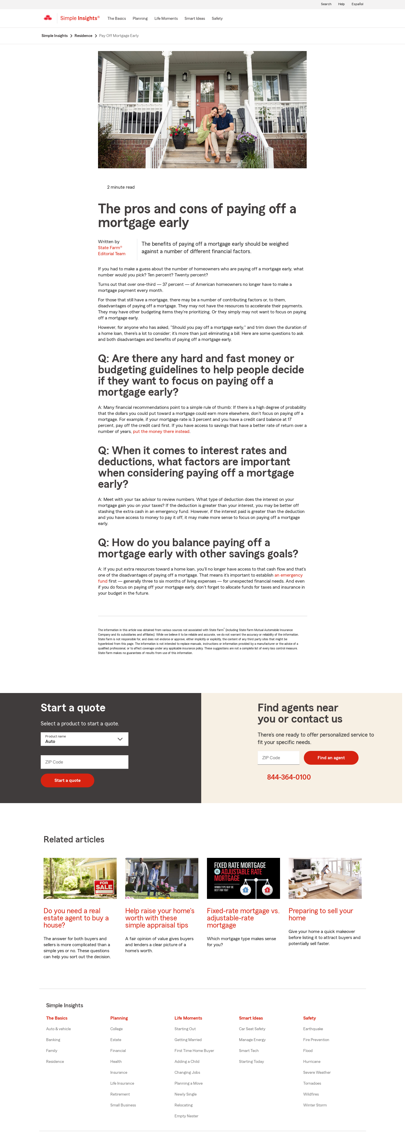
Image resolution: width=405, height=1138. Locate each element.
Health (116, 1062)
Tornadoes (312, 1084)
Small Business (123, 1105)
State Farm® (112, 250)
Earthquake (313, 1029)
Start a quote (67, 780)
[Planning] (140, 18)
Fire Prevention (316, 1040)
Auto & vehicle (58, 1029)
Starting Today (251, 1062)
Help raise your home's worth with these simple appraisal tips (160, 918)
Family (51, 1051)
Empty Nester (186, 1116)
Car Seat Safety (252, 1029)
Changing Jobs (187, 1073)
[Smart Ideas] (195, 18)
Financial (118, 1051)
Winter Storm (315, 1105)
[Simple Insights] (80, 20)
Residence (55, 1062)
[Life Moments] (166, 18)
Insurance (118, 1073)
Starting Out (185, 1029)
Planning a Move (189, 1084)
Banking (53, 1040)
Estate (115, 1040)
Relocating (184, 1105)
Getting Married (188, 1040)
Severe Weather (317, 1073)
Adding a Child (187, 1062)
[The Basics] (116, 18)
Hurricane (311, 1062)
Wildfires (311, 1094)
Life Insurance (122, 1084)
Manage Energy (252, 1040)
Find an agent (331, 758)
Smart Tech (249, 1051)
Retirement (120, 1094)
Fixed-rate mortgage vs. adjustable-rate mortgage (243, 918)
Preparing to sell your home (321, 914)
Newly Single (186, 1094)
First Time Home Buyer (194, 1051)
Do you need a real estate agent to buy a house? (76, 918)
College (116, 1029)
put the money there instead (161, 431)
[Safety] (217, 18)
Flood (308, 1051)
